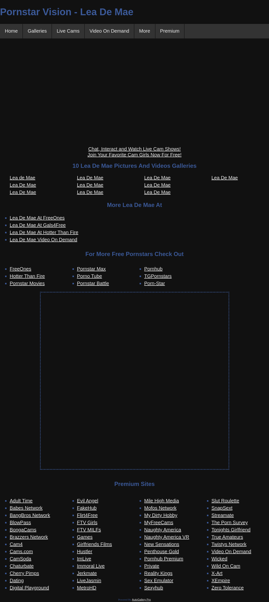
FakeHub (87, 508)
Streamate (223, 515)
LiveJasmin (89, 580)
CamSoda (20, 559)
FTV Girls (87, 522)
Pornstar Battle (93, 283)
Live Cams (68, 31)
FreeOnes (20, 269)
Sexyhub (153, 588)
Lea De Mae (23, 185)
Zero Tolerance (228, 588)
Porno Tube (89, 276)
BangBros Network (30, 515)
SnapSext (222, 508)
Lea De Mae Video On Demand (43, 239)
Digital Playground (29, 588)
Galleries (37, 31)
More (144, 31)
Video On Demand (109, 31)
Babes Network (26, 508)
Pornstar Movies (27, 283)
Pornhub (153, 269)
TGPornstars (158, 276)
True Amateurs (227, 537)
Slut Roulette (225, 501)
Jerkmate (87, 573)
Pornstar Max (91, 269)
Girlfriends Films (94, 544)
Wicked (220, 559)
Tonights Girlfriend (231, 530)
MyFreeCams (158, 522)
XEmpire (221, 580)
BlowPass (20, 522)
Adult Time (21, 501)
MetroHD (86, 588)
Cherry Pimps (24, 573)
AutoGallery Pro (141, 599)
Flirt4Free (87, 515)
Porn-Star (154, 283)
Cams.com (21, 551)
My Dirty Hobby (160, 515)
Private (151, 566)
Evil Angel (87, 501)
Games (85, 537)
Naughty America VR (166, 537)
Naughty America (162, 530)
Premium (170, 31)
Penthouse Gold (161, 551)
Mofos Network (160, 508)
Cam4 (16, 544)
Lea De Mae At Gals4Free (38, 225)
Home (11, 31)
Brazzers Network (29, 537)
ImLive (84, 559)
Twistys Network (229, 544)
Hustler (84, 551)
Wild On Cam (226, 566)
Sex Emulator (158, 580)
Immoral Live (91, 566)
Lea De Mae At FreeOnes (37, 217)
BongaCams (23, 530)
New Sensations (161, 544)
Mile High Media (161, 501)
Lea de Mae (22, 177)
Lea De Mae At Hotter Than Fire (44, 232)
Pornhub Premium (163, 559)
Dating (17, 580)
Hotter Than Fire (27, 276)
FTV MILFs (89, 530)
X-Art (217, 573)
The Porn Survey (230, 522)
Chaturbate (22, 566)
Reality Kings (158, 573)
